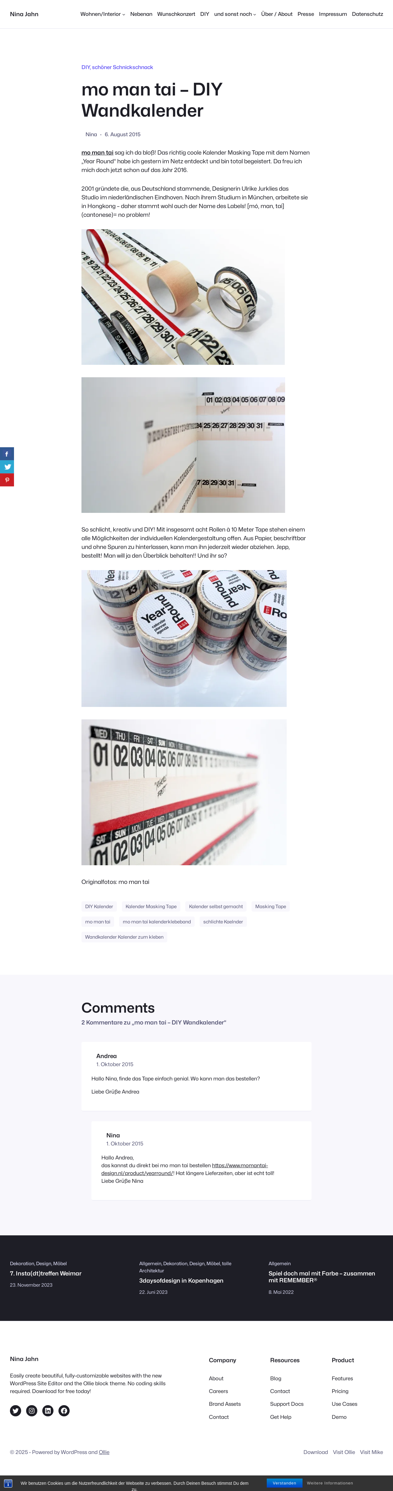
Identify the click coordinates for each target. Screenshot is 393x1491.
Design (43, 1263)
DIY (85, 67)
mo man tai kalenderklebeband (157, 922)
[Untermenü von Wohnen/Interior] (103, 14)
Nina (113, 1135)
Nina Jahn (24, 14)
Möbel (60, 1263)
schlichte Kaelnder (223, 922)
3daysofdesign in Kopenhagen (181, 1280)
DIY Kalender (99, 906)
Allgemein (150, 1263)
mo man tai (97, 152)
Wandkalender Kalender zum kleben (124, 937)
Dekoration (22, 1263)
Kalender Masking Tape (151, 906)
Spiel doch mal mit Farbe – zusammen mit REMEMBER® (322, 1277)
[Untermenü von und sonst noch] (235, 14)
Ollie (104, 1452)
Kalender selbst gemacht (216, 906)
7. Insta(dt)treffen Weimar (45, 1273)
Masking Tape (270, 906)
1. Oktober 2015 (114, 1064)
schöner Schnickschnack (122, 67)
